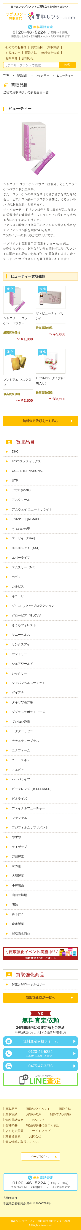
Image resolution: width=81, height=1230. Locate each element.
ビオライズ (19, 798)
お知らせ (38, 1119)
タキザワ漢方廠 (22, 702)
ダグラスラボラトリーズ (30, 712)
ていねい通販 (21, 721)
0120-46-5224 (40, 1053)
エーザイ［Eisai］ (24, 538)
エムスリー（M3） (24, 567)
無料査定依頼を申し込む (40, 421)
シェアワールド (22, 663)
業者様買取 (13, 1136)
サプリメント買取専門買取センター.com (40, 16)
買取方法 (65, 1108)
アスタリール (21, 499)
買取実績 (11, 1114)
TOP (6, 75)
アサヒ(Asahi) (21, 490)
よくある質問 (14, 1130)
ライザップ (19, 846)
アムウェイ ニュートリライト (32, 509)
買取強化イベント (38, 1108)
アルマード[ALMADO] (26, 519)
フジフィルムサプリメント (30, 827)
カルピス (18, 586)
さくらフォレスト (24, 625)
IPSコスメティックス (26, 461)
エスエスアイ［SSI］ (26, 548)
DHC (15, 451)
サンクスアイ (21, 644)
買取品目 (22, 75)
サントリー (19, 654)
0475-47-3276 (40, 1066)
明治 (15, 904)
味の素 (16, 866)
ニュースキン (21, 760)
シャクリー (42, 75)
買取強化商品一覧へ (40, 998)
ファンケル (19, 818)
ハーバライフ (21, 779)
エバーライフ (21, 557)
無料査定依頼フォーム (40, 1041)
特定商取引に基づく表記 (42, 1125)
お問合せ (35, 1136)
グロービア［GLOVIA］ (28, 615)
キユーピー (19, 596)
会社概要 (11, 1125)
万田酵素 (18, 856)
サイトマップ (41, 1130)
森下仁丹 (18, 914)
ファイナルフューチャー (28, 808)
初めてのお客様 (60, 1114)
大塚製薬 (18, 875)
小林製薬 (18, 885)
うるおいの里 (21, 528)
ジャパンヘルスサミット (28, 683)
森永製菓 (18, 924)
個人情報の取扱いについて (23, 1141)
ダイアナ (18, 692)
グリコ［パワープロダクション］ (34, 605)
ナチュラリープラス (25, 740)
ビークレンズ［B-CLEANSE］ (32, 789)
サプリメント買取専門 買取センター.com (46, 1220)
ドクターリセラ (22, 731)
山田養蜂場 (19, 895)
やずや (16, 837)
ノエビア (18, 769)
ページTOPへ (39, 1156)
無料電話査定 (40, 31)
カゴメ (16, 577)
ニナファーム (21, 750)
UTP (15, 480)
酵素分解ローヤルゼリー (28, 984)
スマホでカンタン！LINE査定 (40, 1079)
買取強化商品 (21, 933)
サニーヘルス (21, 634)
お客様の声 (33, 1114)
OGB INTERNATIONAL (27, 471)
